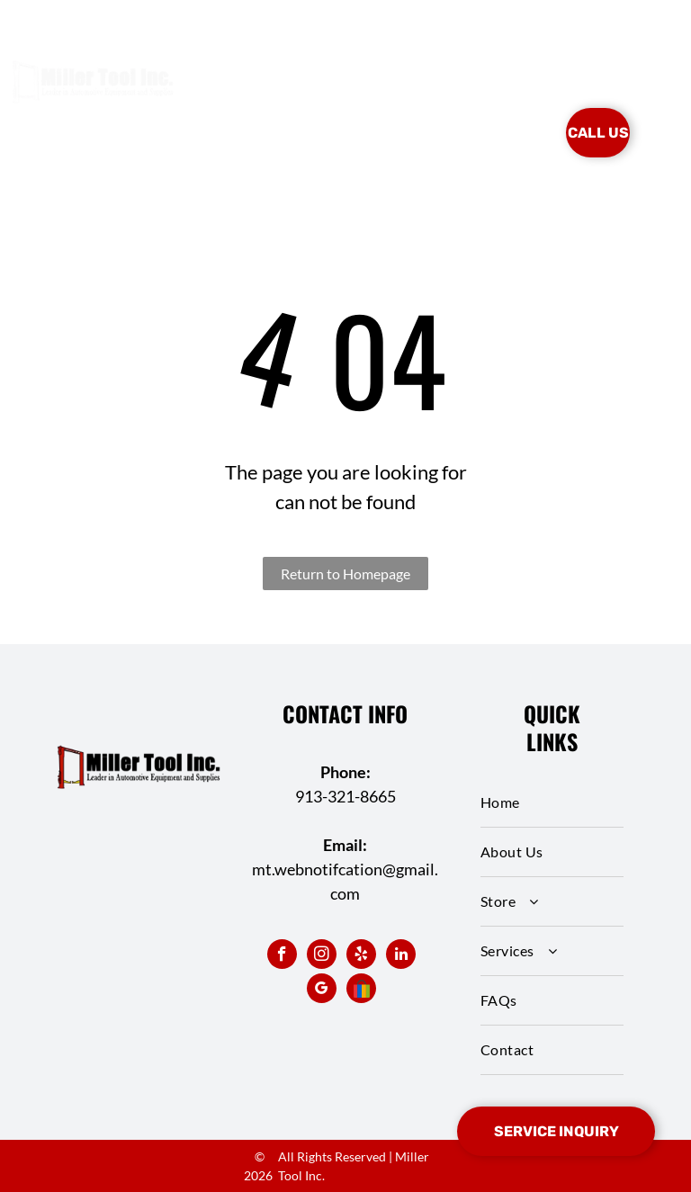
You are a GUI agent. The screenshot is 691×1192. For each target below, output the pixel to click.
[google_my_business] (322, 990)
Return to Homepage (345, 573)
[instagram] (322, 956)
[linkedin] (401, 956)
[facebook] (282, 956)
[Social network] (361, 990)
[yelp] (361, 956)
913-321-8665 (345, 796)
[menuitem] (262, 106)
